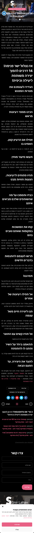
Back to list (17, 404)
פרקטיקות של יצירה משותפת (17, 392)
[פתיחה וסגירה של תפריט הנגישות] (4, 13)
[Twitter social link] (21, 398)
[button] (3, 506)
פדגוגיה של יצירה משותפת (15, 9)
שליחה (27, 487)
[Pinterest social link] (17, 398)
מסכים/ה (17, 524)
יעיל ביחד (23, 388)
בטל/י (17, 529)
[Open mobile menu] (32, 3)
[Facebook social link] (26, 398)
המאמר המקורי (19, 373)
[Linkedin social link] (13, 398)
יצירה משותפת (12, 388)
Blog (23, 9)
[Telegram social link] (8, 398)
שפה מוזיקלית (15, 379)
